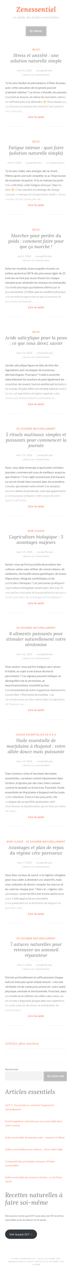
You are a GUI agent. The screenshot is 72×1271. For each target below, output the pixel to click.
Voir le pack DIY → (21, 1234)
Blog (36, 49)
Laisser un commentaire (36, 74)
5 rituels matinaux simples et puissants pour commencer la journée (36, 440)
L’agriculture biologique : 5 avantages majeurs (36, 539)
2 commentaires (55, 162)
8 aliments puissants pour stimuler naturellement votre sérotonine (36, 639)
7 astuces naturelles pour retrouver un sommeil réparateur (36, 949)
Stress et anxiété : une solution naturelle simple (36, 58)
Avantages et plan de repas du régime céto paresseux (36, 850)
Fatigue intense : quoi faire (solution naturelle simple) (36, 150)
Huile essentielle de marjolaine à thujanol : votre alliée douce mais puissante (36, 746)
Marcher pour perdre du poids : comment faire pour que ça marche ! (36, 241)
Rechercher (11, 1069)
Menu (38, 31)
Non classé (36, 530)
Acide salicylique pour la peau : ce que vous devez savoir (36, 340)
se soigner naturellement (36, 428)
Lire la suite (42, 117)
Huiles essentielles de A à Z (36, 734)
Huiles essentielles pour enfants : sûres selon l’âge (34, 1149)
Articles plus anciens (22, 1043)
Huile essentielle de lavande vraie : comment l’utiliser (35, 1137)
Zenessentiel (36, 9)
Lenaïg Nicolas (44, 70)
